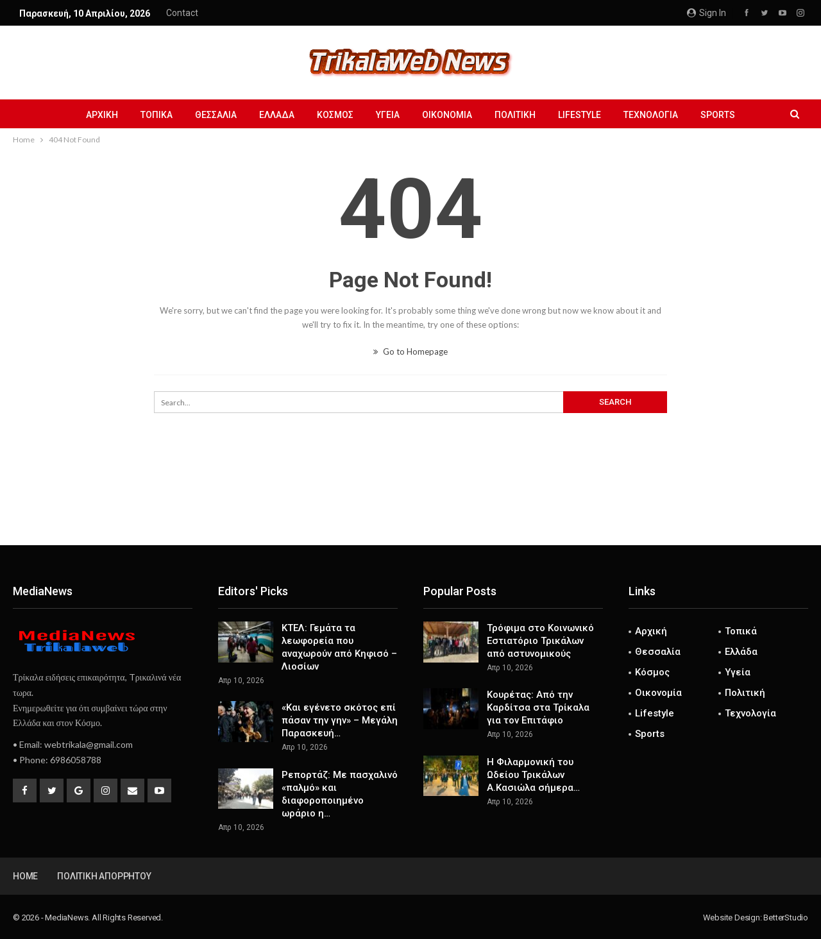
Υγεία (388, 115)
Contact (182, 13)
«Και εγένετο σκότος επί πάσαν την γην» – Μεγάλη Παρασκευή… (340, 720)
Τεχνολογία (650, 115)
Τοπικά (156, 115)
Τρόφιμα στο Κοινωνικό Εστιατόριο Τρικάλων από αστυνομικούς (540, 640)
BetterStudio (785, 917)
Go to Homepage (410, 351)
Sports (717, 115)
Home (25, 876)
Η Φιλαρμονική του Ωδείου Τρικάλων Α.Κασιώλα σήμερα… (533, 774)
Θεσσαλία (216, 115)
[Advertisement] (410, 503)
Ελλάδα (276, 115)
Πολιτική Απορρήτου (104, 876)
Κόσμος (335, 115)
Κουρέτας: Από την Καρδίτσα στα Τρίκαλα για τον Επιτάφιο (538, 707)
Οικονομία (447, 115)
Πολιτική (515, 115)
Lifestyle (579, 115)
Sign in (706, 13)
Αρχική (102, 115)
